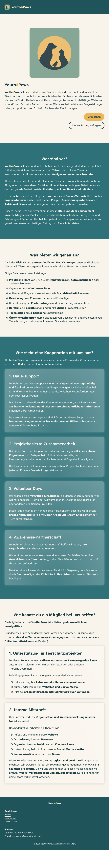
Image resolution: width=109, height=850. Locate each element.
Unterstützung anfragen (86, 125)
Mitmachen (94, 117)
